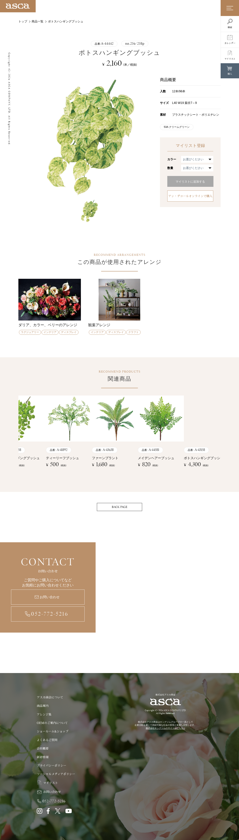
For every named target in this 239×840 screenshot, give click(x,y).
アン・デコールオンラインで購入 (190, 196)
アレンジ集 (44, 714)
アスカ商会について (50, 697)
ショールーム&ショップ (53, 731)
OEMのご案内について (52, 723)
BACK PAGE (119, 507)
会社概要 (43, 748)
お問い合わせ (50, 597)
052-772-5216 (49, 614)
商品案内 (43, 705)
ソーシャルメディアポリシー (56, 774)
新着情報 (43, 757)
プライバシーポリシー (51, 765)
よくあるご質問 (47, 740)
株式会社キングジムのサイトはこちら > (165, 728)
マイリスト (50, 783)
